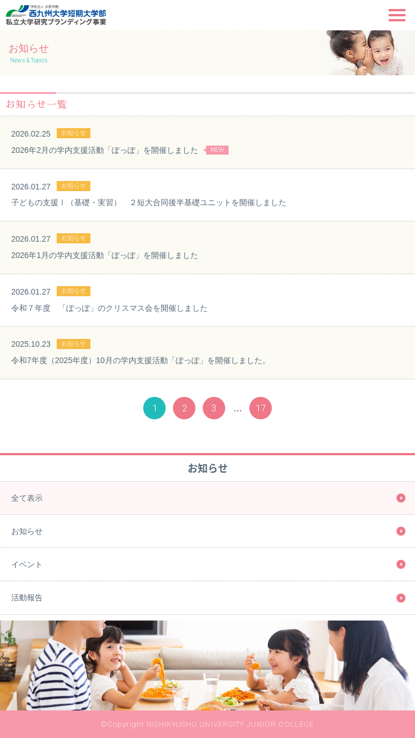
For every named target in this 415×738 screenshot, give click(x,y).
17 (261, 408)
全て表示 (27, 497)
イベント (27, 564)
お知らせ (27, 531)
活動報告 (27, 597)
